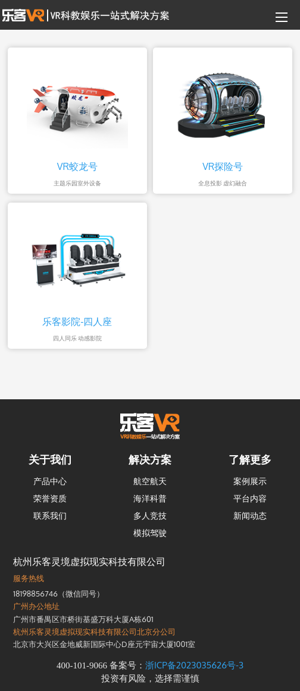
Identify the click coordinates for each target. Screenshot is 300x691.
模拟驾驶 (150, 533)
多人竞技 (150, 515)
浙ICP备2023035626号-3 (194, 665)
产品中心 (50, 481)
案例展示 (250, 481)
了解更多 (250, 459)
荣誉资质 (50, 498)
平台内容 (250, 498)
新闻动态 (250, 515)
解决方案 (150, 459)
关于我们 (50, 459)
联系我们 (50, 515)
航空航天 (150, 481)
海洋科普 (150, 498)
